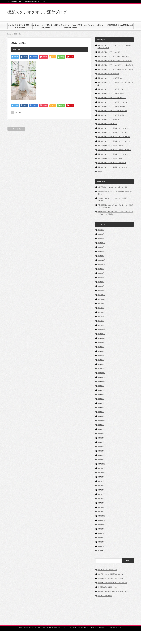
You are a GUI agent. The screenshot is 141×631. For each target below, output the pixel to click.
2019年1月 (101, 416)
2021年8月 (101, 308)
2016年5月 (101, 546)
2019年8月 (101, 390)
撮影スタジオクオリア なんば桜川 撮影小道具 (113, 56)
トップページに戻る (16, 129)
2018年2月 (101, 455)
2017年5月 (101, 494)
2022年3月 (101, 286)
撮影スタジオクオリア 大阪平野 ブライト (112, 98)
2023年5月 (101, 251)
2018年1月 (101, 459)
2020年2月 (101, 368)
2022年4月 (101, 282)
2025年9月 (101, 230)
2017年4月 (101, 498)
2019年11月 (101, 377)
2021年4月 (101, 316)
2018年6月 (101, 438)
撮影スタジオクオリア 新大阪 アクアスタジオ (113, 128)
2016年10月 (101, 524)
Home (9, 34)
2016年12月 (101, 516)
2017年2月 (101, 507)
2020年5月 (101, 360)
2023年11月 (101, 243)
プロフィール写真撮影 (105, 596)
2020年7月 (101, 351)
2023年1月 (101, 256)
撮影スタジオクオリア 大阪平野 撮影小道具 (112, 111)
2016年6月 (101, 542)
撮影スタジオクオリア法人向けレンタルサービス (71, 627)
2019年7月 (101, 394)
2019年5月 (101, 403)
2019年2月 (101, 412)
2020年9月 (101, 342)
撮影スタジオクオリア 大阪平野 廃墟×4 (111, 106)
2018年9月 (101, 425)
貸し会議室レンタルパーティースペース (110, 578)
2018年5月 (101, 442)
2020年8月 (101, 347)
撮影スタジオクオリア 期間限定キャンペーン (112, 167)
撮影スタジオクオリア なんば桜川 (109, 52)
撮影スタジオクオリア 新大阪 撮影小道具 (112, 163)
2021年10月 (101, 299)
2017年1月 (101, 511)
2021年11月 (101, 295)
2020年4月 (101, 364)
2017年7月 (101, 485)
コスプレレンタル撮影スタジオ (107, 570)
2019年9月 (101, 386)
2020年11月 (101, 334)
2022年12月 (101, 260)
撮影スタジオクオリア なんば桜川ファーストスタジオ (115, 65)
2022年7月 (101, 269)
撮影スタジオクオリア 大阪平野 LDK (110, 78)
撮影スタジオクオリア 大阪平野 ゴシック (112, 89)
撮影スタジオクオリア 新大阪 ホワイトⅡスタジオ (114, 150)
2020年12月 (101, 329)
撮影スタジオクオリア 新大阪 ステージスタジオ (114, 141)
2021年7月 (101, 312)
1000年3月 (101, 550)
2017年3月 (101, 503)
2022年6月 (101, 273)
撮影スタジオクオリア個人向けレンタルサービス (36, 627)
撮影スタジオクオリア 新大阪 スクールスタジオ (114, 137)
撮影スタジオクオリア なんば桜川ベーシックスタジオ (115, 69)
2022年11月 (101, 264)
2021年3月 (101, 321)
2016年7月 (101, 537)
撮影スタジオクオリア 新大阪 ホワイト (111, 145)
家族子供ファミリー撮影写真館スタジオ (110, 574)
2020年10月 (101, 338)
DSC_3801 (18, 112)
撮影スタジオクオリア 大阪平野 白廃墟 (111, 115)
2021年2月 (101, 325)
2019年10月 (101, 381)
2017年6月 (101, 490)
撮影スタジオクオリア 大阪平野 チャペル (112, 93)
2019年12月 (101, 373)
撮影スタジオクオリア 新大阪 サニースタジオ (113, 132)
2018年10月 (101, 420)
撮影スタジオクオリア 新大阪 (107, 124)
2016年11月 (101, 520)
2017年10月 (101, 472)
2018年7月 (101, 433)
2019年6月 (101, 399)
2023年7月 (101, 247)
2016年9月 (101, 529)
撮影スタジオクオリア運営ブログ (37, 12)
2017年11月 (101, 468)
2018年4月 (101, 446)
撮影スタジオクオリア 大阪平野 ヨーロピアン (113, 102)
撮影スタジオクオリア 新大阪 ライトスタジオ (113, 154)
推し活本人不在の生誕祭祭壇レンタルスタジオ (112, 583)
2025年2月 (101, 234)
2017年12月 (101, 464)
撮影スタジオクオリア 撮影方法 (108, 119)
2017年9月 (101, 477)
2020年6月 (101, 355)
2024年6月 (101, 238)
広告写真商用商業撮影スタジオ (107, 587)
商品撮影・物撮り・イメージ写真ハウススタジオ (113, 591)
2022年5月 (101, 277)
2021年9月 (101, 303)
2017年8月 (101, 481)
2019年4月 (101, 407)
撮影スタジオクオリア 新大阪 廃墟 (110, 158)
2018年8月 (101, 429)
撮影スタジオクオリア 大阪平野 (108, 74)
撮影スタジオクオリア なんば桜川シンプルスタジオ (115, 61)
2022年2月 (101, 290)
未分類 (100, 171)
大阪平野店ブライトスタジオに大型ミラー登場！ (113, 187)
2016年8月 (101, 533)
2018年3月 (101, 451)
